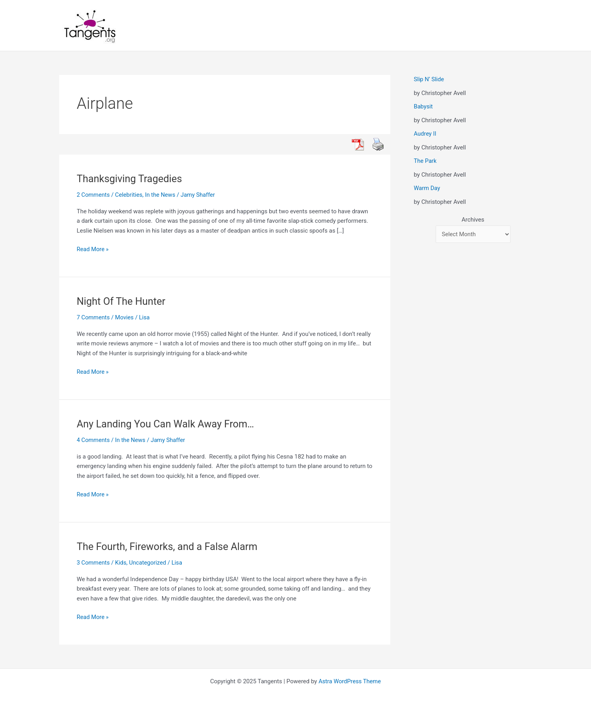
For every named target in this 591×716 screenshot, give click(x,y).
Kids (121, 562)
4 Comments (94, 440)
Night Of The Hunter (122, 301)
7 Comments (94, 317)
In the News (161, 194)
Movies (125, 317)
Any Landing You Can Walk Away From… (167, 424)
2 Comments (94, 194)
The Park (425, 160)
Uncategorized (149, 562)
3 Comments (94, 562)
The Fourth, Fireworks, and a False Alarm (169, 546)
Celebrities (130, 194)
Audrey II (425, 133)
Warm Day (427, 188)
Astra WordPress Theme (350, 681)
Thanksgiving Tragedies (131, 179)
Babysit (423, 106)
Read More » (93, 249)
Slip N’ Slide (429, 79)
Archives (473, 219)
